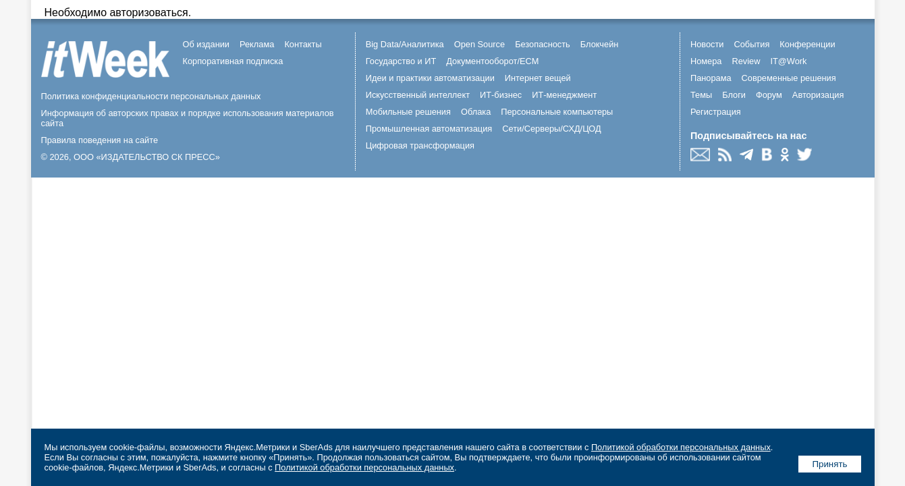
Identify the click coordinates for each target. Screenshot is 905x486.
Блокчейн (599, 44)
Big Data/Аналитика (405, 44)
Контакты (302, 44)
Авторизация (818, 95)
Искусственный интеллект (418, 95)
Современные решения (789, 78)
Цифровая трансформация (420, 145)
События (751, 44)
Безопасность (542, 44)
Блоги (734, 95)
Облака (476, 112)
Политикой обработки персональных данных (681, 447)
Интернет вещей (538, 78)
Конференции (807, 44)
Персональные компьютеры (557, 112)
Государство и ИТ (401, 61)
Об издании (206, 44)
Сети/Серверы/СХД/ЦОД (551, 129)
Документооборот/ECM (492, 61)
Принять (829, 464)
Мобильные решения (408, 112)
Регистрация (715, 112)
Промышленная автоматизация (429, 129)
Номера (706, 61)
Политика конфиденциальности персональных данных (151, 96)
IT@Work (788, 61)
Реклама (257, 44)
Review (746, 61)
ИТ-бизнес (501, 95)
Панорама (711, 78)
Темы (701, 95)
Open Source (479, 44)
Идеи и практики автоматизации (430, 78)
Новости (707, 44)
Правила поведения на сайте (100, 140)
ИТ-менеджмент (564, 95)
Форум (769, 95)
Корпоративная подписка (233, 61)
